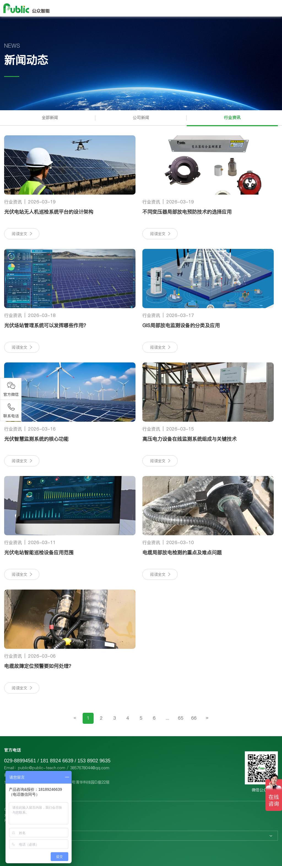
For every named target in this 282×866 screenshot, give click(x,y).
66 (194, 718)
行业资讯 (232, 117)
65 (180, 718)
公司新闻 (141, 117)
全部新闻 (50, 117)
